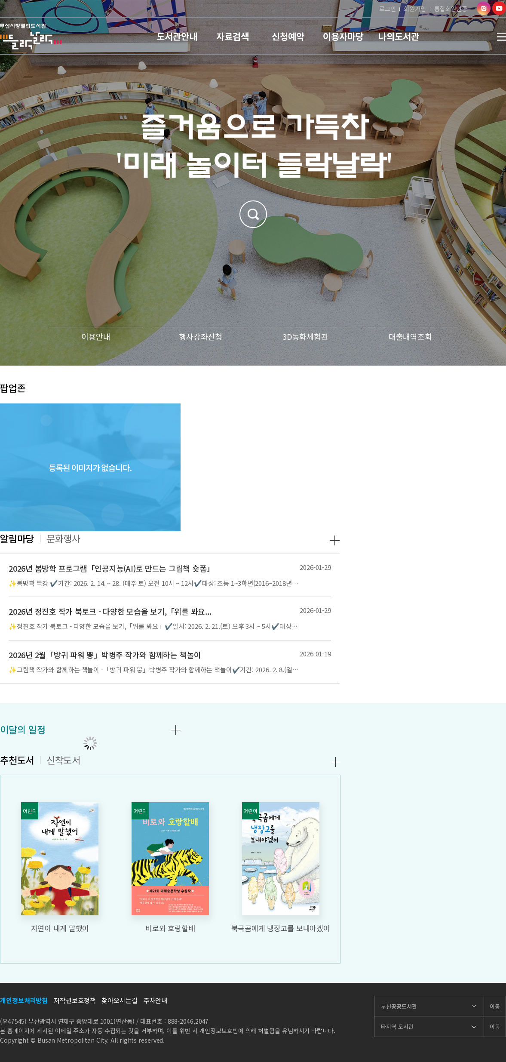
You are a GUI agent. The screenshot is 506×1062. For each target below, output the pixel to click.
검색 (253, 214)
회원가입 (415, 8)
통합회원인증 (450, 8)
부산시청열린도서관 (30, 36)
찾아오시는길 (119, 1000)
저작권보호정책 (74, 1000)
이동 (495, 1006)
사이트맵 (501, 36)
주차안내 (156, 1000)
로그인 (387, 8)
